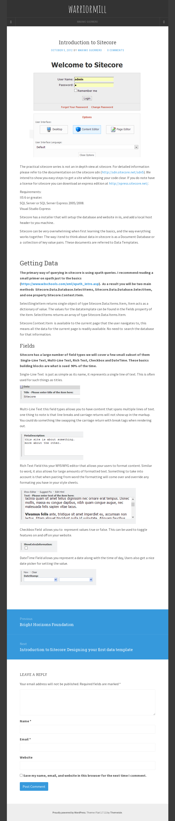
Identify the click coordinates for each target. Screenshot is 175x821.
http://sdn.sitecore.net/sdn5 (123, 172)
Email (25, 739)
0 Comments (115, 50)
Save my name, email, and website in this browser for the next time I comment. (84, 775)
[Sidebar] (11, 21)
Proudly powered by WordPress (69, 812)
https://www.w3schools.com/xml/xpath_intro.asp (60, 284)
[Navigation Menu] (164, 21)
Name (25, 721)
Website (26, 757)
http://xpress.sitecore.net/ (128, 183)
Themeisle (116, 812)
